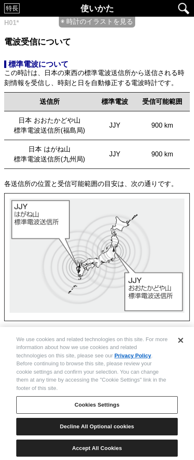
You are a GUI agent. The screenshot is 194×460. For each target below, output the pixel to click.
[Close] (180, 343)
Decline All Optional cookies (97, 429)
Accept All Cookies (97, 450)
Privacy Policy (132, 358)
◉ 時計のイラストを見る (97, 21)
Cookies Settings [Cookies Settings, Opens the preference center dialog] (97, 407)
